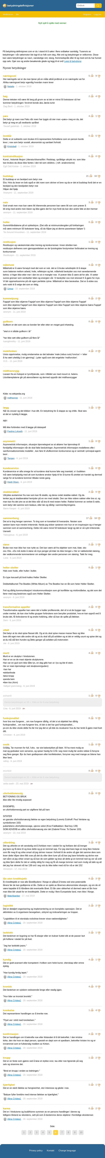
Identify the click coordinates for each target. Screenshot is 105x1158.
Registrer (87, 14)
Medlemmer (8, 14)
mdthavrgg (12, 398)
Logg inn (97, 14)
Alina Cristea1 (14, 923)
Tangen (11, 458)
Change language (67, 1150)
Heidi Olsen (13, 482)
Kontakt (50, 1150)
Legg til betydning (72, 61)
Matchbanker (13, 896)
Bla (17, 14)
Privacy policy (36, 1150)
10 (81, 1132)
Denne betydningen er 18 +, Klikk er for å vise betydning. (31, 702)
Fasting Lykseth (15, 431)
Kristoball (11, 146)
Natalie (10, 86)
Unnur (10, 288)
